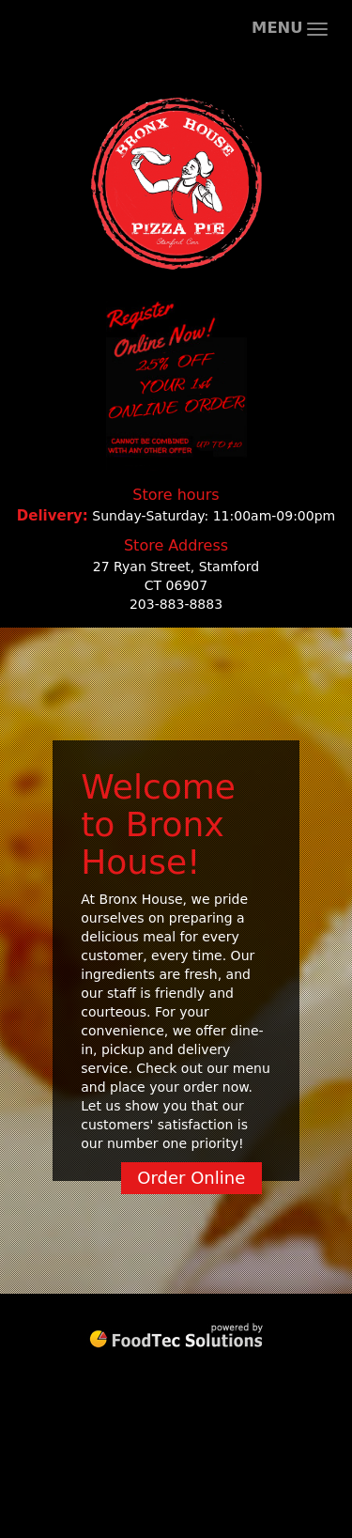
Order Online (191, 1178)
